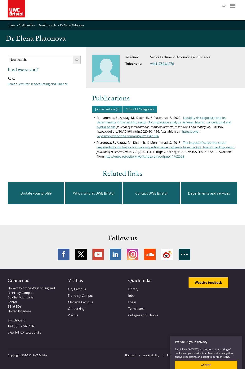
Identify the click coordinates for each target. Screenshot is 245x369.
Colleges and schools (143, 315)
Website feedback (208, 282)
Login (132, 302)
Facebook (63, 254)
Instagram (132, 254)
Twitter (81, 254)
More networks (184, 254)
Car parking (76, 309)
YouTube (98, 254)
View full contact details (24, 332)
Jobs (131, 295)
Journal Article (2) (107, 109)
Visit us (73, 315)
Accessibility (151, 355)
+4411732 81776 (162, 64)
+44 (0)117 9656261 (22, 326)
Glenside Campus (80, 302)
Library (133, 289)
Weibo (167, 254)
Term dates (136, 309)
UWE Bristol (39, 355)
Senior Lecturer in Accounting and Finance (38, 84)
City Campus (77, 289)
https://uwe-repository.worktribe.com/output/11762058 (144, 156)
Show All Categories (140, 109)
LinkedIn (115, 254)
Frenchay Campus (80, 295)
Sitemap (130, 355)
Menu (232, 6)
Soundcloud (150, 254)
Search (223, 6)
